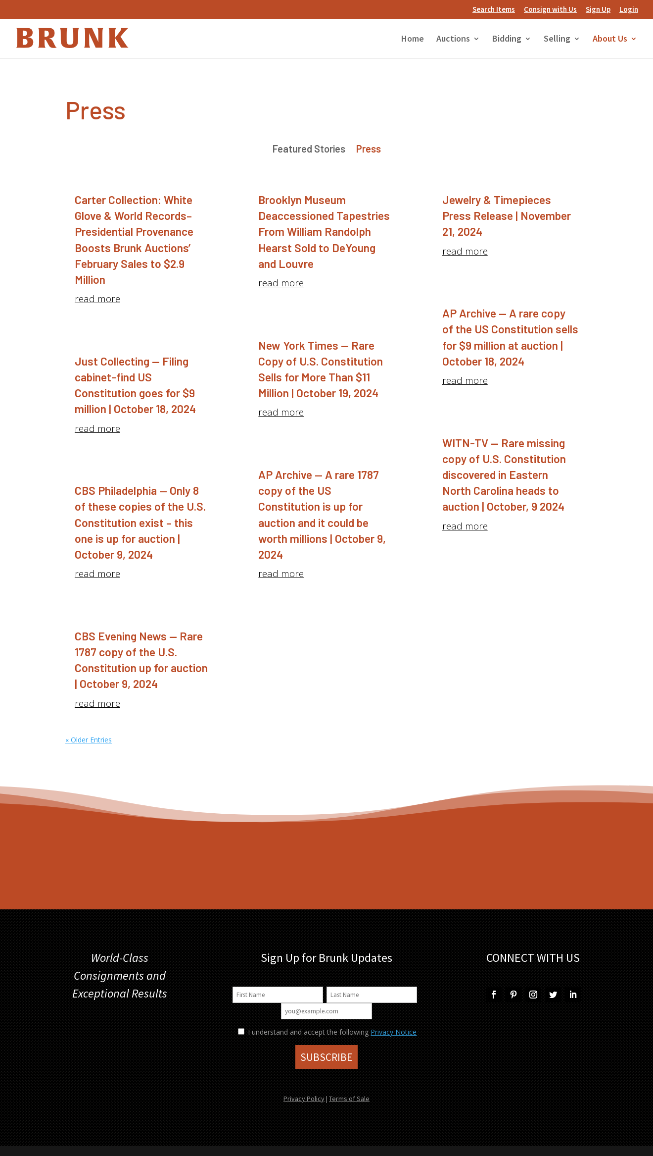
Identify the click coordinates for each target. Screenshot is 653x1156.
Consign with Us (550, 9)
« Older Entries (88, 739)
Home (412, 39)
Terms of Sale (349, 1098)
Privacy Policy (304, 1098)
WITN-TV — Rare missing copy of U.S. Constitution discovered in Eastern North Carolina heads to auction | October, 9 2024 (504, 475)
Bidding (506, 39)
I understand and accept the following (303, 1032)
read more (97, 298)
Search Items (493, 9)
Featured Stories (309, 150)
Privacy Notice (394, 1032)
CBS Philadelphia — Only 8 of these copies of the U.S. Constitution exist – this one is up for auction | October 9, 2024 (140, 522)
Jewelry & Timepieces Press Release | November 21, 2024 (506, 215)
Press (368, 150)
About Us (610, 39)
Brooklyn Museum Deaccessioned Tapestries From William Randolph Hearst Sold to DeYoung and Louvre (324, 231)
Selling (557, 39)
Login (628, 9)
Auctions (453, 39)
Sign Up (598, 9)
